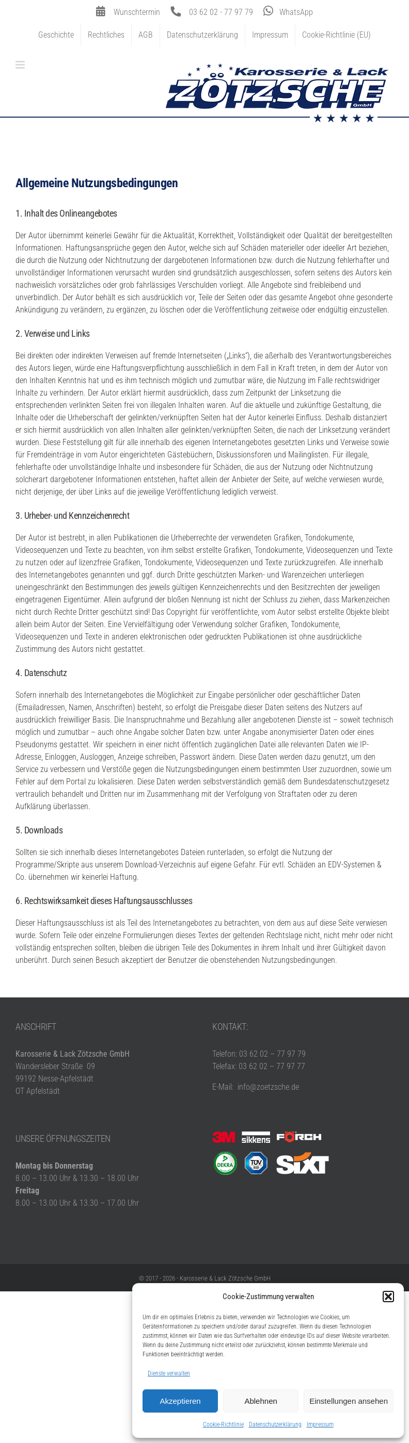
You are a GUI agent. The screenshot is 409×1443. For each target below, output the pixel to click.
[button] (388, 1296)
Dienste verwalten (169, 1373)
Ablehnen (260, 1401)
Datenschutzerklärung (275, 1424)
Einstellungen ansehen (348, 1401)
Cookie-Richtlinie (223, 1424)
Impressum (320, 1424)
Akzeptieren (180, 1401)
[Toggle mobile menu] (20, 64)
